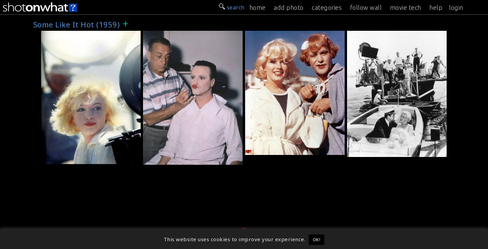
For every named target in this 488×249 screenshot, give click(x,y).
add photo (289, 7)
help (435, 7)
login (456, 7)
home (257, 7)
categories (327, 7)
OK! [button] (317, 239)
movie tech (405, 7)
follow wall (366, 7)
